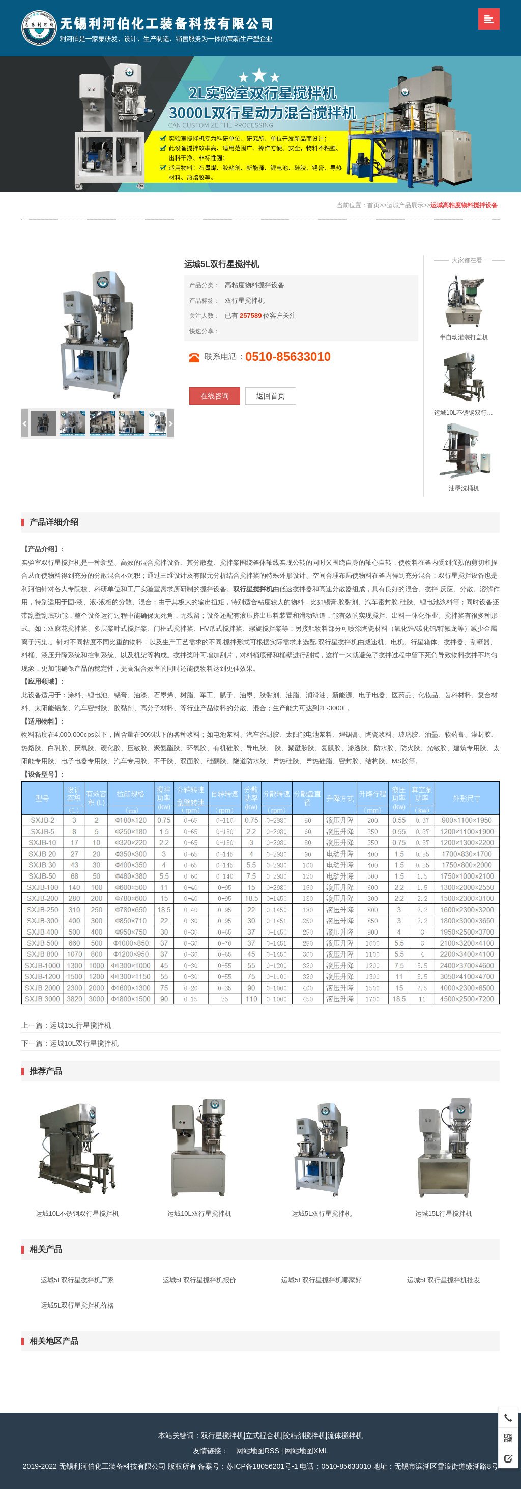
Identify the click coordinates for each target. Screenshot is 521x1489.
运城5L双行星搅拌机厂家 (77, 1280)
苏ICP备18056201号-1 (262, 1466)
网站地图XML (306, 1451)
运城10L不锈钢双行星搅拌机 (464, 412)
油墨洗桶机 (464, 488)
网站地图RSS (257, 1451)
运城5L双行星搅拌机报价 (199, 1280)
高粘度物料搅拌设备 (254, 285)
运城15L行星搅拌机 (80, 1025)
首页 (373, 205)
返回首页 (270, 396)
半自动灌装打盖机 (464, 337)
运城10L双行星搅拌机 (84, 1043)
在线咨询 (214, 396)
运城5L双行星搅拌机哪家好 (321, 1280)
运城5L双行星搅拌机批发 (443, 1280)
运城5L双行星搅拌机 (322, 1213)
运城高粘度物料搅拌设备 (464, 205)
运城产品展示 (405, 205)
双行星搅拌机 (245, 300)
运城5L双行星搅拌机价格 (77, 1305)
